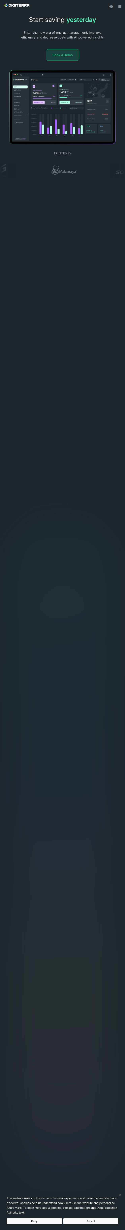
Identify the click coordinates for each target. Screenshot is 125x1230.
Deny (34, 1221)
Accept (91, 1221)
